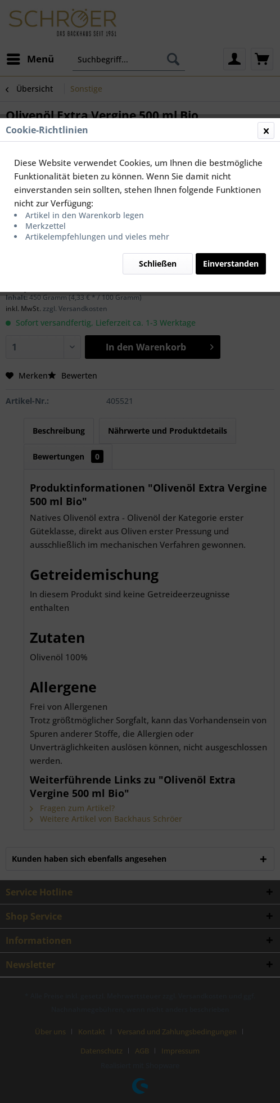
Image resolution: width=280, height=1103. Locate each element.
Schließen (158, 263)
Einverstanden (231, 263)
